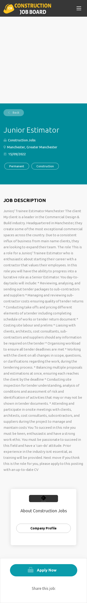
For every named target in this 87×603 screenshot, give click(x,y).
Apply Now (47, 570)
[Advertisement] (43, 60)
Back (15, 112)
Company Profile (43, 528)
